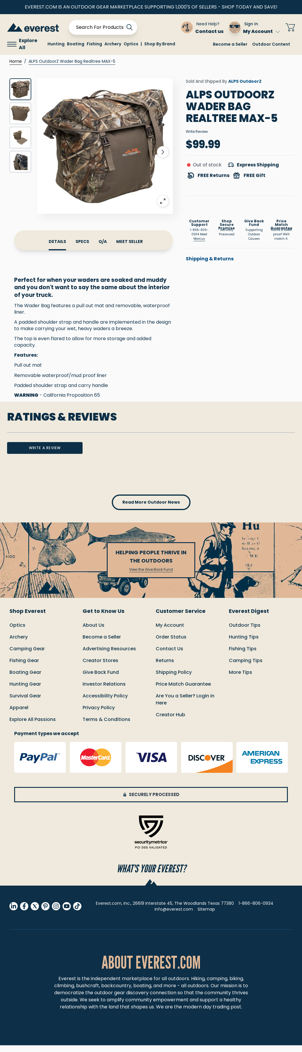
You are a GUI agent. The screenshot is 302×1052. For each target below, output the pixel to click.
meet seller (129, 241)
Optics (17, 631)
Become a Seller (230, 44)
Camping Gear (27, 655)
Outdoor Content (271, 44)
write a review (45, 454)
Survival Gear (25, 702)
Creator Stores (100, 667)
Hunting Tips (244, 643)
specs (82, 241)
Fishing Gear (24, 667)
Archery (18, 643)
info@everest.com (174, 916)
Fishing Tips (243, 655)
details (57, 241)
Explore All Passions (32, 726)
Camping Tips (245, 667)
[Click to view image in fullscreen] (105, 146)
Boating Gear (25, 679)
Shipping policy (174, 679)
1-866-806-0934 (256, 910)
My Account (261, 31)
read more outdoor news (151, 509)
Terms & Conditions (106, 726)
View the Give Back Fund (151, 576)
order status (171, 643)
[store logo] (33, 27)
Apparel (18, 714)
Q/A (103, 241)
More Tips (240, 679)
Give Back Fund (101, 679)
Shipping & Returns (210, 258)
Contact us (169, 655)
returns (165, 667)
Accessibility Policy (105, 702)
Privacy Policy (99, 714)
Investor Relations (104, 690)
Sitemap (206, 916)
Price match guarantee (183, 690)
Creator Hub (170, 721)
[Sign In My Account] (254, 27)
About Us (93, 631)
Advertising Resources (109, 655)
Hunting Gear (25, 690)
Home (15, 61)
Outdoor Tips (244, 631)
